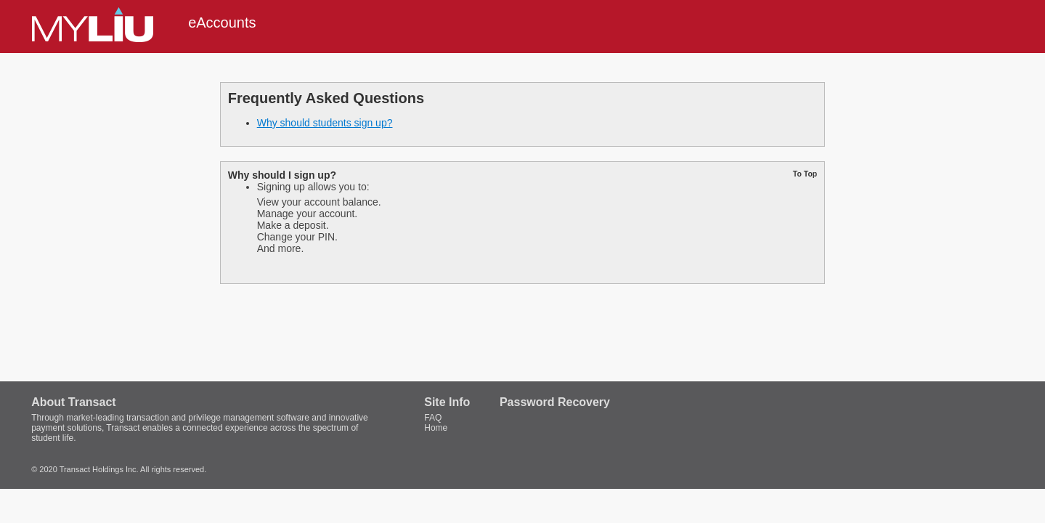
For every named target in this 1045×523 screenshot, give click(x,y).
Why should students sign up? (325, 123)
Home (435, 428)
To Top (805, 173)
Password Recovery (555, 402)
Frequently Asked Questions (326, 98)
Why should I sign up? (282, 175)
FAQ (433, 418)
